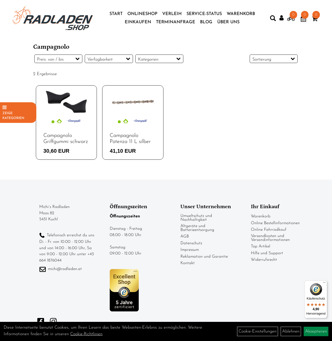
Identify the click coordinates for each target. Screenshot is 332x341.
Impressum (189, 250)
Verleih (172, 14)
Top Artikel (260, 246)
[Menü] (324, 283)
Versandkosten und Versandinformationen (270, 238)
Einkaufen (138, 22)
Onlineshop (142, 14)
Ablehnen (291, 331)
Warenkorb (241, 14)
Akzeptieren (316, 331)
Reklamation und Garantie (204, 256)
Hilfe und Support (267, 253)
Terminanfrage (175, 22)
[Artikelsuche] (273, 19)
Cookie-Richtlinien (86, 334)
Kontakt (187, 263)
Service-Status (204, 14)
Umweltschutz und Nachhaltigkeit (196, 218)
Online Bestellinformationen (275, 223)
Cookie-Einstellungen (258, 331)
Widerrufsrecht (264, 260)
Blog (206, 22)
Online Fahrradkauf (268, 230)
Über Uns (228, 22)
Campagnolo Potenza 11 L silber (130, 138)
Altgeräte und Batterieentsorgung (197, 228)
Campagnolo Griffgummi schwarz (65, 138)
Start (116, 14)
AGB (184, 236)
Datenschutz (191, 243)
